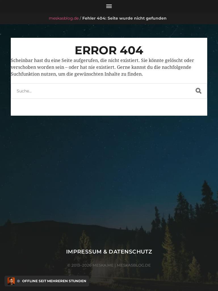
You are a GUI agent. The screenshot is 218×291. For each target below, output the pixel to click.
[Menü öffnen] (109, 6)
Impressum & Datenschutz (109, 251)
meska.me (103, 265)
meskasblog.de (64, 18)
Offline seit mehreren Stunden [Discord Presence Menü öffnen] (54, 281)
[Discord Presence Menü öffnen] (11, 281)
